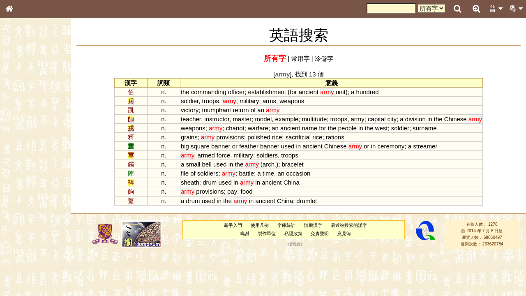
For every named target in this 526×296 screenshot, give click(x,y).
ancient (308, 91)
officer (236, 91)
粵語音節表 (22, 163)
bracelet (292, 164)
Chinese (455, 119)
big (185, 146)
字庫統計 (286, 225)
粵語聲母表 (22, 171)
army (358, 119)
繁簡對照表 (22, 281)
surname (424, 128)
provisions (230, 137)
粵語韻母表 (22, 180)
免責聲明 (320, 233)
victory (189, 109)
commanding (208, 91)
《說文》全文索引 (30, 258)
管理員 (294, 244)
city (392, 119)
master (242, 119)
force (223, 155)
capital (376, 119)
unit (341, 91)
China (292, 182)
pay (232, 191)
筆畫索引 (20, 118)
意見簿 (344, 233)
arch (269, 164)
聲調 (39, 220)
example (287, 119)
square (200, 146)
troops (210, 100)
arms (269, 100)
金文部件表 (22, 134)
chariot (235, 128)
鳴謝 (244, 233)
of (253, 109)
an (260, 109)
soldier (189, 100)
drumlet (306, 200)
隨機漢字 (313, 225)
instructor (216, 119)
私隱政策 (293, 233)
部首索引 (20, 110)
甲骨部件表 (22, 126)
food (247, 191)
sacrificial (298, 137)
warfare (258, 128)
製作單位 (267, 233)
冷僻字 (324, 58)
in (429, 119)
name (309, 128)
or (235, 146)
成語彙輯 (20, 274)
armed (206, 155)
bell (207, 164)
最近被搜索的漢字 (349, 225)
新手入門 (233, 225)
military (249, 100)
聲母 (16, 220)
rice (277, 137)
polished (258, 137)
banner (221, 146)
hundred (367, 91)
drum (210, 182)
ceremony (391, 146)
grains (189, 137)
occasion (298, 173)
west (381, 128)
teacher (191, 119)
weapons (291, 100)
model (263, 119)
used (287, 146)
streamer (425, 146)
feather (248, 146)
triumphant (216, 109)
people (347, 128)
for (293, 91)
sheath (190, 182)
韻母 (28, 220)
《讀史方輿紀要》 (30, 266)
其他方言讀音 (25, 236)
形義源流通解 (25, 142)
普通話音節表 (25, 228)
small (193, 164)
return (241, 109)
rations (335, 137)
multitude (314, 119)
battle (246, 173)
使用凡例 (260, 225)
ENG (36, 90)
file (185, 173)
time (268, 173)
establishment (267, 91)
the (185, 91)
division (415, 119)
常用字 (300, 58)
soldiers (267, 155)
